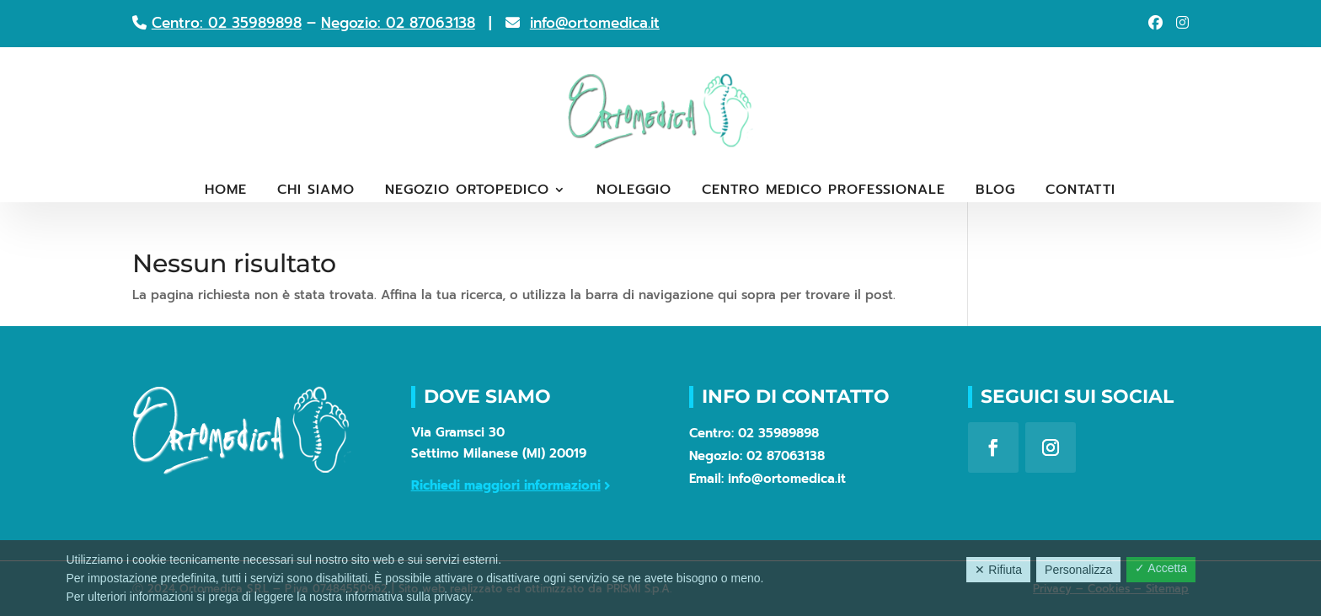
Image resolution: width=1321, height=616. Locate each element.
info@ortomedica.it (595, 23)
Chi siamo (316, 192)
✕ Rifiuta (998, 569)
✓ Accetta (1161, 568)
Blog (995, 192)
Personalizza (1078, 569)
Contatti (1080, 192)
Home (226, 192)
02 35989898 (778, 433)
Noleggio (633, 192)
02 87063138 (785, 456)
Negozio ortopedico (467, 192)
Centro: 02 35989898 (227, 23)
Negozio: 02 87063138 (398, 23)
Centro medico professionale (823, 192)
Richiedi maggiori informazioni (506, 485)
